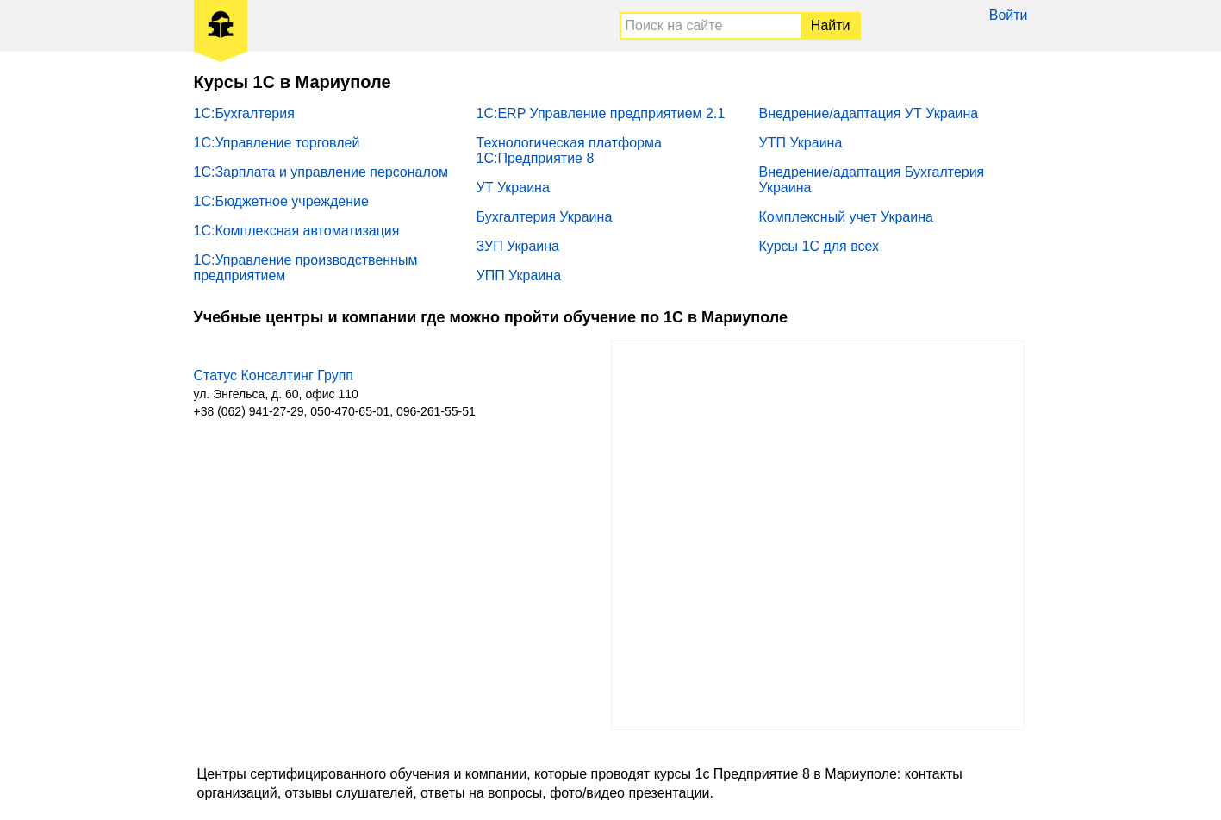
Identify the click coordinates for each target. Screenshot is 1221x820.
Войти (1008, 15)
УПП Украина (519, 275)
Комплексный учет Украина (846, 217)
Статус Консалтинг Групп (274, 375)
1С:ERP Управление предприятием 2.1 (601, 113)
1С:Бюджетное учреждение (281, 201)
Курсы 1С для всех (819, 246)
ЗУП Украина (518, 246)
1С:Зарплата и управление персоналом (321, 172)
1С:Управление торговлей (277, 142)
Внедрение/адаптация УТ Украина (869, 113)
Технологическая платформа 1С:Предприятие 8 (569, 150)
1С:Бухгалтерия (244, 113)
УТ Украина (513, 187)
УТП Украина (801, 142)
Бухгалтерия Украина (545, 217)
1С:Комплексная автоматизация (297, 230)
